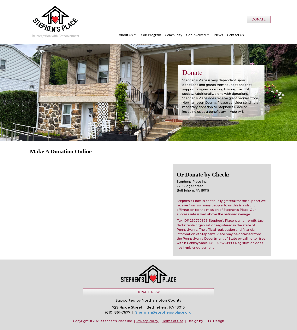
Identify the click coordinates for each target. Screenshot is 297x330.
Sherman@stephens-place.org (163, 312)
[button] (135, 35)
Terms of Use (172, 321)
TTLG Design (214, 321)
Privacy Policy (147, 321)
